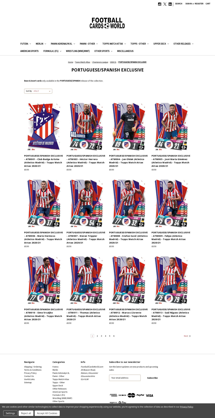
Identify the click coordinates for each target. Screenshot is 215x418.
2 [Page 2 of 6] (97, 336)
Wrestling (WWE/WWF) (78, 51)
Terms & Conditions (33, 369)
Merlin (41, 43)
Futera (25, 43)
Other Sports (103, 51)
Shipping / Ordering (33, 366)
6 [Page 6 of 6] (113, 336)
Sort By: (29, 91)
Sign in (188, 3)
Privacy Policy (30, 373)
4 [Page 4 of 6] (105, 336)
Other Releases (183, 43)
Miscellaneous (125, 51)
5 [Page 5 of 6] (109, 336)
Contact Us (29, 376)
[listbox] (42, 91)
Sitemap (28, 382)
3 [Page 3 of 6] (101, 336)
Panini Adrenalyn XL (63, 43)
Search (178, 3)
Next (187, 336)
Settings (10, 413)
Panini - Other (89, 43)
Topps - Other (139, 43)
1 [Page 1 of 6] (92, 336)
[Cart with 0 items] (208, 3)
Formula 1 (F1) (52, 51)
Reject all (26, 413)
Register (199, 3)
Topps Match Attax (114, 43)
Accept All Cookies (47, 413)
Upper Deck (161, 43)
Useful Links (29, 379)
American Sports (29, 51)
